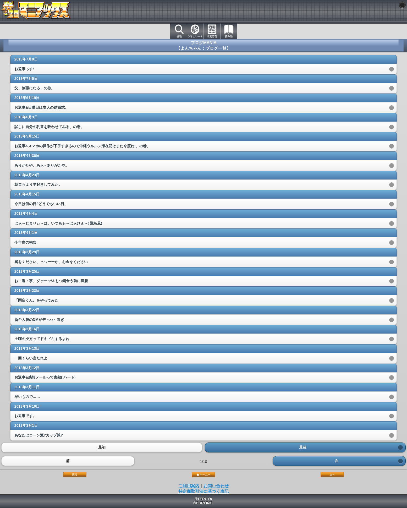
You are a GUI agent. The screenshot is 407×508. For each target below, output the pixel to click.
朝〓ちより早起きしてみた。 (38, 184)
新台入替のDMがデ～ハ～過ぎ (39, 320)
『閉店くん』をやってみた (36, 300)
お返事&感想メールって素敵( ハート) (44, 377)
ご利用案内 (188, 486)
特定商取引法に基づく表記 (203, 491)
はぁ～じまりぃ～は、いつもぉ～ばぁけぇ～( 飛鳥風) (58, 223)
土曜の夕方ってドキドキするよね (41, 339)
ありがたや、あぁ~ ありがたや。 (41, 165)
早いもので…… (27, 397)
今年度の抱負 (25, 242)
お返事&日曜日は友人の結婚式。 (41, 107)
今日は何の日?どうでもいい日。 (41, 204)
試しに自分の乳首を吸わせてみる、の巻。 (49, 127)
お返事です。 (25, 416)
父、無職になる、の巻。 (34, 88)
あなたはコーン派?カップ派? (38, 435)
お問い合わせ (216, 486)
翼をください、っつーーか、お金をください (51, 262)
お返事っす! (24, 69)
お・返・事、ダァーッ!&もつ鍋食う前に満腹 (51, 281)
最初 (102, 447)
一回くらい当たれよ (30, 358)
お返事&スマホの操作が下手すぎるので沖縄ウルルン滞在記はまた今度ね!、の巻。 (82, 146)
